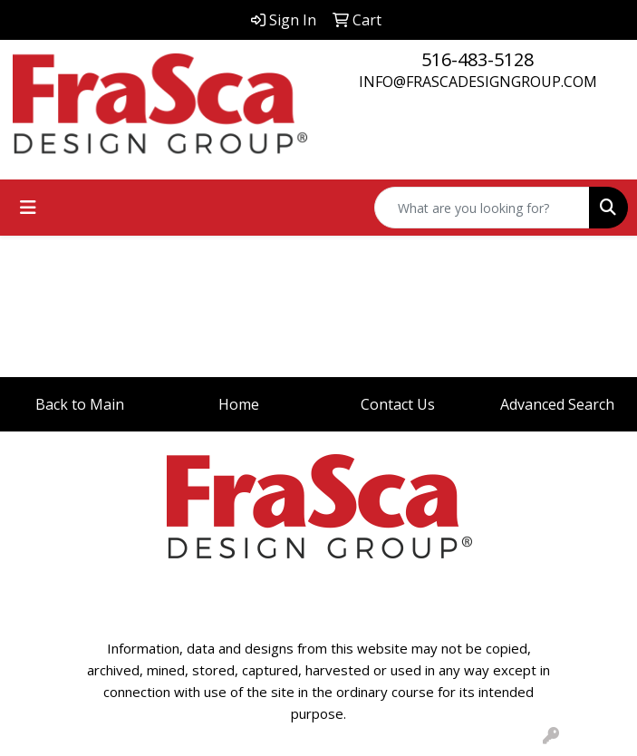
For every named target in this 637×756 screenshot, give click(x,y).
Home (238, 404)
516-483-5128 (477, 59)
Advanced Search (557, 404)
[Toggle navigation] (28, 207)
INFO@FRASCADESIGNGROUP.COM (478, 82)
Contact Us (398, 404)
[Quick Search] (482, 207)
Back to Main (79, 404)
